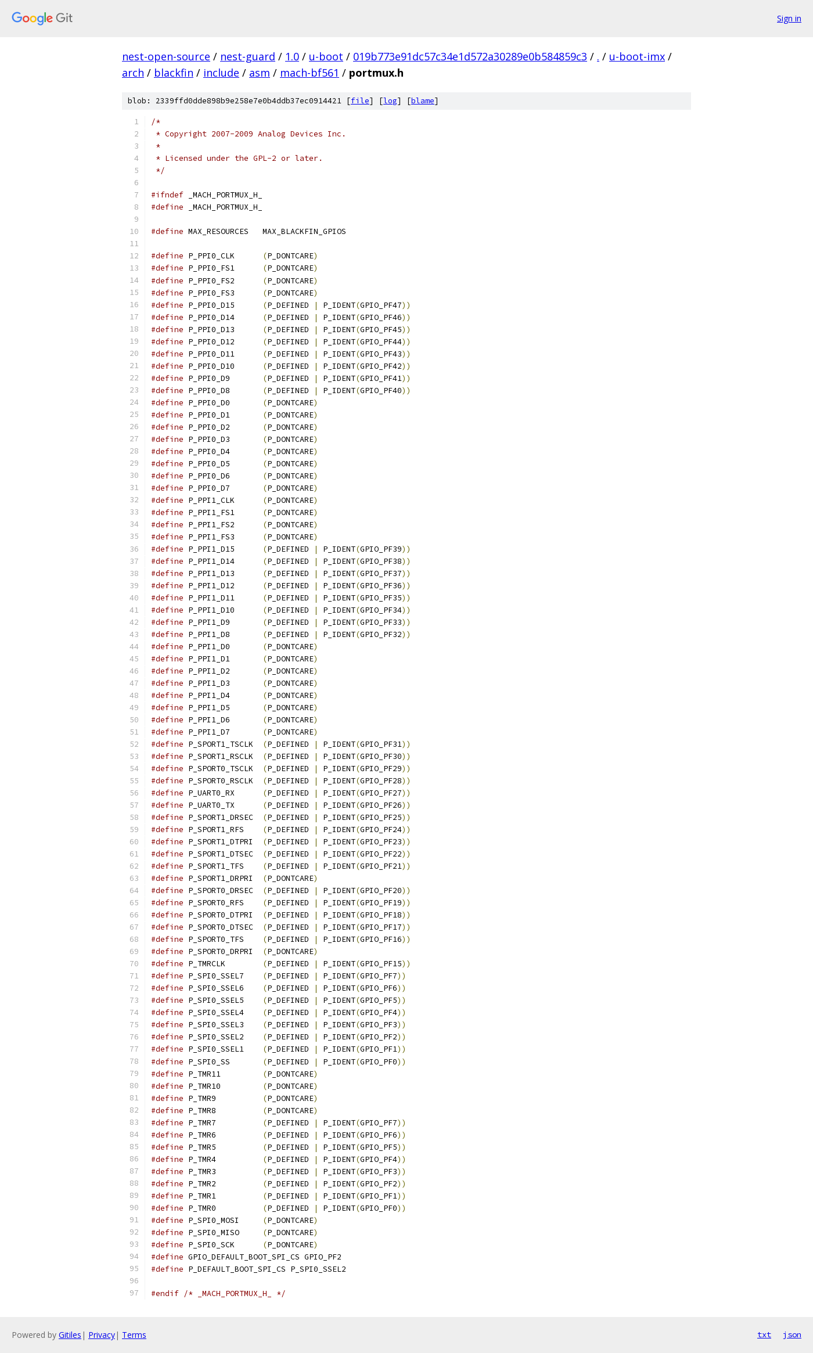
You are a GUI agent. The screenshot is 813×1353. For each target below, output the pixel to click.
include (221, 73)
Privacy (101, 1334)
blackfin (173, 73)
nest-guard (247, 56)
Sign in (789, 18)
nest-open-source (166, 56)
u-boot (326, 56)
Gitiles (70, 1334)
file (360, 101)
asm (259, 73)
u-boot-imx (637, 56)
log (390, 101)
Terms (134, 1334)
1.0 (292, 56)
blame (422, 101)
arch (133, 73)
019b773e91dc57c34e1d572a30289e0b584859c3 (470, 56)
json (792, 1334)
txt (764, 1334)
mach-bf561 (309, 73)
